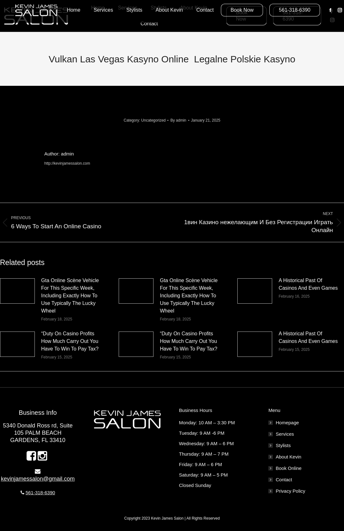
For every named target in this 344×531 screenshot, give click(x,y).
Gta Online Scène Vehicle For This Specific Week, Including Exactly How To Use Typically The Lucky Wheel (70, 295)
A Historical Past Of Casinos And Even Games (308, 284)
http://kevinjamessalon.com (67, 163)
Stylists (283, 445)
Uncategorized (153, 120)
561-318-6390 (40, 492)
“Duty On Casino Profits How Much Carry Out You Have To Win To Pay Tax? (69, 341)
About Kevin (288, 456)
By (178, 120)
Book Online (289, 468)
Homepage (287, 422)
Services (285, 434)
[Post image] (17, 291)
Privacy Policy (290, 491)
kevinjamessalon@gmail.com (38, 479)
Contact (284, 479)
